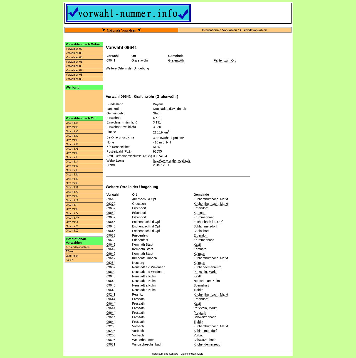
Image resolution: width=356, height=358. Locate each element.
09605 (110, 340)
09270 (110, 203)
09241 (110, 294)
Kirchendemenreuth (207, 267)
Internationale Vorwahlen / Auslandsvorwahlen (234, 30)
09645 (110, 222)
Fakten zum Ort (224, 60)
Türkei (69, 251)
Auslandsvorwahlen (77, 247)
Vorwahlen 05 (74, 61)
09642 (110, 244)
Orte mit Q (72, 191)
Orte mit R (72, 196)
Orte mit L (72, 170)
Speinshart (201, 231)
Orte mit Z (72, 230)
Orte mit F (72, 144)
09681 (110, 344)
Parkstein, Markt (205, 272)
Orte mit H (72, 153)
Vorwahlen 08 (74, 74)
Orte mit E (72, 140)
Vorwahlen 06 (74, 66)
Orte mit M (72, 174)
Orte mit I (71, 157)
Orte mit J (72, 161)
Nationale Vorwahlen (121, 30)
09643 (110, 199)
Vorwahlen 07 (74, 70)
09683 (110, 235)
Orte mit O (72, 183)
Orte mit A (72, 122)
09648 (110, 276)
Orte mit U (72, 209)
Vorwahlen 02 (74, 48)
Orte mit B (72, 127)
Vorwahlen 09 (74, 79)
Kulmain (199, 253)
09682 (110, 208)
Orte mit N (72, 178)
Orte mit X (72, 222)
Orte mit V (72, 213)
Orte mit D (72, 135)
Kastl (197, 244)
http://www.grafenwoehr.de (171, 160)
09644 (110, 299)
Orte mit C (72, 131)
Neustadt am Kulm (207, 281)
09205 (110, 326)
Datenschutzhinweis (191, 353)
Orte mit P (72, 187)
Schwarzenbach (205, 317)
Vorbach (199, 335)
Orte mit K (72, 166)
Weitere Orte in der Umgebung (127, 68)
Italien (69, 260)
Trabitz (198, 290)
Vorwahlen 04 (74, 57)
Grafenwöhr (176, 60)
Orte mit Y (72, 226)
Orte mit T (72, 204)
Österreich (72, 255)
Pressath (200, 312)
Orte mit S (72, 200)
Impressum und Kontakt (164, 353)
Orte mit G (72, 148)
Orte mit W (72, 217)
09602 (110, 267)
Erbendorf (201, 208)
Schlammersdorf (205, 226)
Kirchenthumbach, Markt (211, 199)
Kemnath (200, 213)
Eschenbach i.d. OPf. (209, 222)
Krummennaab (204, 217)
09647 (110, 258)
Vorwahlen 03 (74, 53)
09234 (110, 262)
